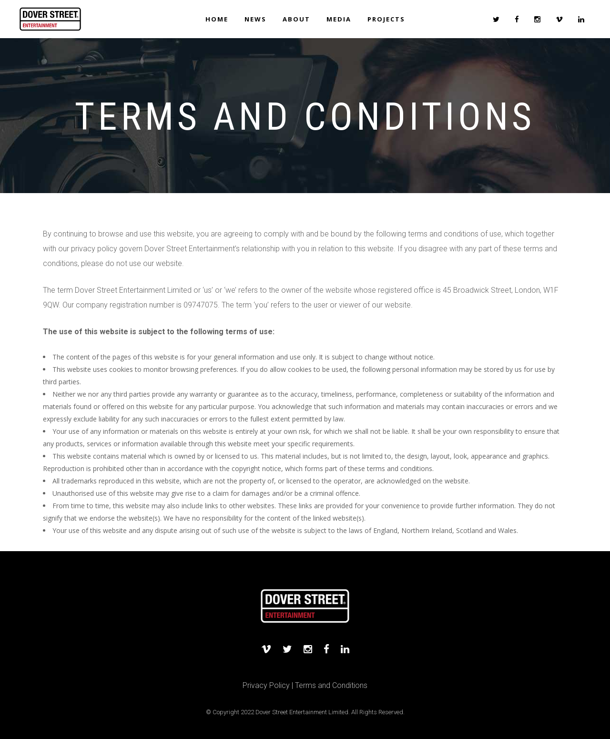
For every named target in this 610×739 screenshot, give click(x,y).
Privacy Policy (266, 685)
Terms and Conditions (331, 685)
